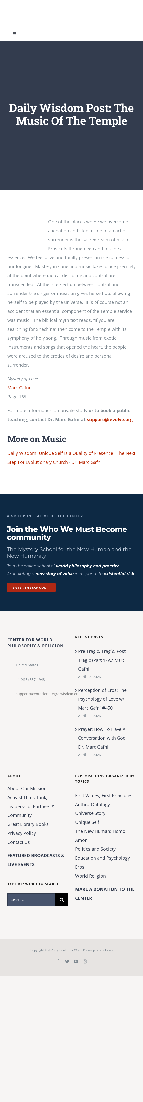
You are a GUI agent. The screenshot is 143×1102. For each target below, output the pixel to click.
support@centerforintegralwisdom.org (42, 693)
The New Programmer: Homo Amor (100, 835)
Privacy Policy (21, 833)
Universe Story (90, 813)
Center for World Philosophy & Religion (86, 950)
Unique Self (87, 822)
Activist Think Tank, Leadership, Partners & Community (31, 806)
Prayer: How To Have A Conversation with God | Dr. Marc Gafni (103, 738)
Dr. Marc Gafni (87, 462)
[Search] (61, 899)
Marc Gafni (18, 388)
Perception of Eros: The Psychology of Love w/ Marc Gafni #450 (102, 699)
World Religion (90, 876)
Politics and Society (95, 849)
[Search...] (31, 899)
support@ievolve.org (110, 419)
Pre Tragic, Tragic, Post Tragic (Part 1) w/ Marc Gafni (102, 660)
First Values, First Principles (103, 795)
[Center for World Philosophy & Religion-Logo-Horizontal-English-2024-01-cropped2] (38, 5)
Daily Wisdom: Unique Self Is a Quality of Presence (60, 453)
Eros (79, 867)
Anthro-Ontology (92, 804)
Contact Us (18, 842)
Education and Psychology (102, 858)
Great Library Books (27, 824)
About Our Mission (27, 788)
